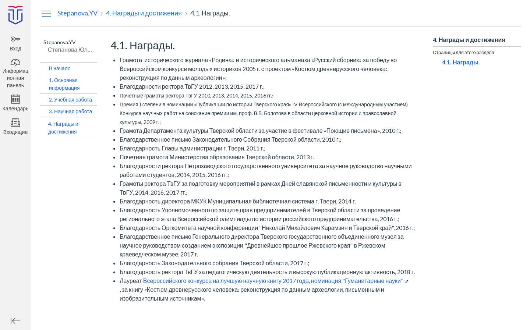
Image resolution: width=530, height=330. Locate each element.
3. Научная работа (70, 111)
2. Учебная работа (70, 99)
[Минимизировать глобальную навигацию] (15, 321)
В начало (60, 68)
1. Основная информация (64, 84)
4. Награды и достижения (63, 128)
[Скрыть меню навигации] (46, 13)
